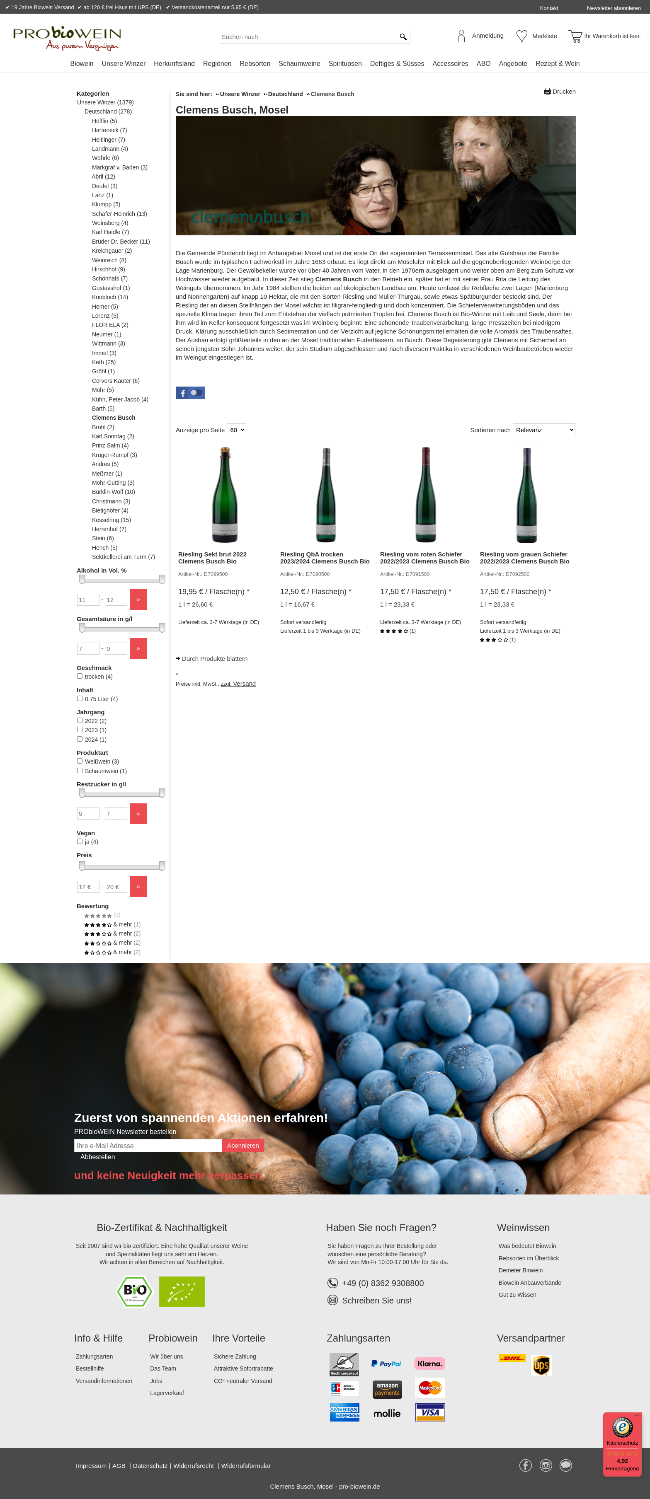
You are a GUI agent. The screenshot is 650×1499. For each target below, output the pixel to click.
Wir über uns (166, 1356)
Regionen (217, 63)
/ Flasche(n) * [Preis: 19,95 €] (214, 592)
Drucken (564, 91)
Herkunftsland (174, 63)
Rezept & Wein (558, 63)
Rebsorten (255, 63)
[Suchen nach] (307, 36)
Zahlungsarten (94, 1356)
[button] (190, 393)
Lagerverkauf (167, 1393)
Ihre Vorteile (238, 1338)
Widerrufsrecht (194, 1465)
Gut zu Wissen (517, 1294)
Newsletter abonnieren (614, 8)
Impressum (91, 1465)
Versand (244, 683)
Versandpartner (531, 1338)
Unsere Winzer (124, 63)
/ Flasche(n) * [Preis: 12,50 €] (316, 592)
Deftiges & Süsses (397, 63)
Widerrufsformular (246, 1465)
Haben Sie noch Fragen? (381, 1227)
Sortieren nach (490, 429)
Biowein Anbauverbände (530, 1282)
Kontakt (549, 8)
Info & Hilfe (98, 1338)
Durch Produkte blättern (214, 658)
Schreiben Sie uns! (377, 1300)
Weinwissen (523, 1227)
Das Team (163, 1368)
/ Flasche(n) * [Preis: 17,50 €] (415, 592)
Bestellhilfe (90, 1368)
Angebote (513, 63)
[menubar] (325, 65)
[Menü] (637, 1417)
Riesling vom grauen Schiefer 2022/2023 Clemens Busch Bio (525, 558)
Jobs (156, 1381)
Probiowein (173, 1338)
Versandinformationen (104, 1381)
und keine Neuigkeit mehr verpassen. (169, 1175)
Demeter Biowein (521, 1270)
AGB (119, 1465)
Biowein (81, 63)
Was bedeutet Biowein (527, 1246)
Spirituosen (345, 63)
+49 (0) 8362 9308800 (375, 1283)
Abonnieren (243, 1145)
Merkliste (544, 35)
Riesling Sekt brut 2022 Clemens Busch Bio (212, 558)
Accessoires (450, 63)
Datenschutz (150, 1465)
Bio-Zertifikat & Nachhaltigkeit (162, 1227)
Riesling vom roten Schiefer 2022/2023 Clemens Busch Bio (425, 558)
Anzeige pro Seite (200, 429)
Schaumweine (299, 63)
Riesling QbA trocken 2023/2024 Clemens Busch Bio (325, 558)
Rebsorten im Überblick (529, 1258)
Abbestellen (97, 1157)
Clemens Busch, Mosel (232, 110)
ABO (484, 63)
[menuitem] (81, 64)
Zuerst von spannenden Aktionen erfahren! (201, 1117)
